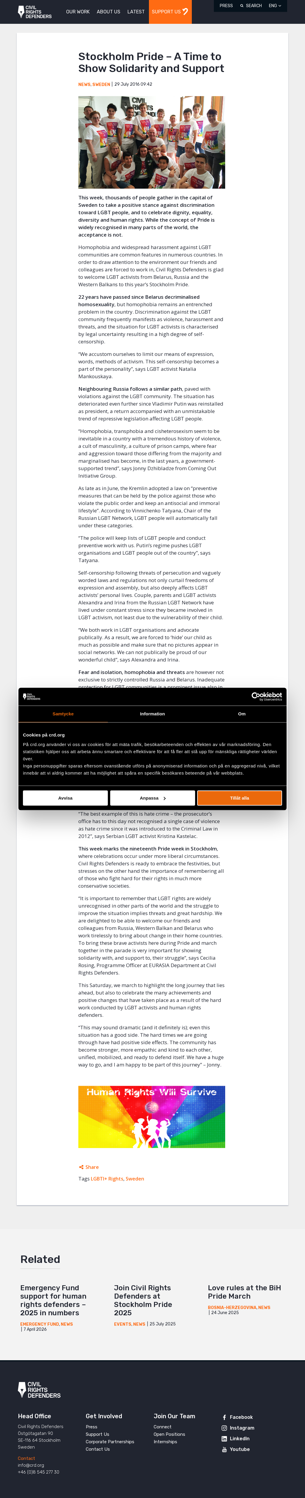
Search (254, 5)
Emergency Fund (39, 1324)
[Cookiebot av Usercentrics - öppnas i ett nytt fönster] (256, 696)
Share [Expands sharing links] (92, 1167)
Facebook (241, 1417)
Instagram (242, 1428)
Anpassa (153, 797)
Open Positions (169, 1434)
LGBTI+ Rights (107, 1178)
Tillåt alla (239, 797)
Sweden (101, 84)
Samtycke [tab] (63, 713)
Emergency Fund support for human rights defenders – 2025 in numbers (53, 1300)
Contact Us (98, 1449)
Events (122, 1324)
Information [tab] (152, 713)
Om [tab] (241, 713)
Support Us (97, 1434)
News (84, 84)
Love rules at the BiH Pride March (244, 1292)
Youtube (240, 1449)
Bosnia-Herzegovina (232, 1307)
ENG (273, 5)
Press (226, 5)
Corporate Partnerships (110, 1441)
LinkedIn (240, 1438)
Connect (163, 1427)
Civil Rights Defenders (35, 12)
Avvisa (65, 797)
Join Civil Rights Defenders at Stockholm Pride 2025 (143, 1300)
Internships (165, 1441)
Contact (26, 1458)
